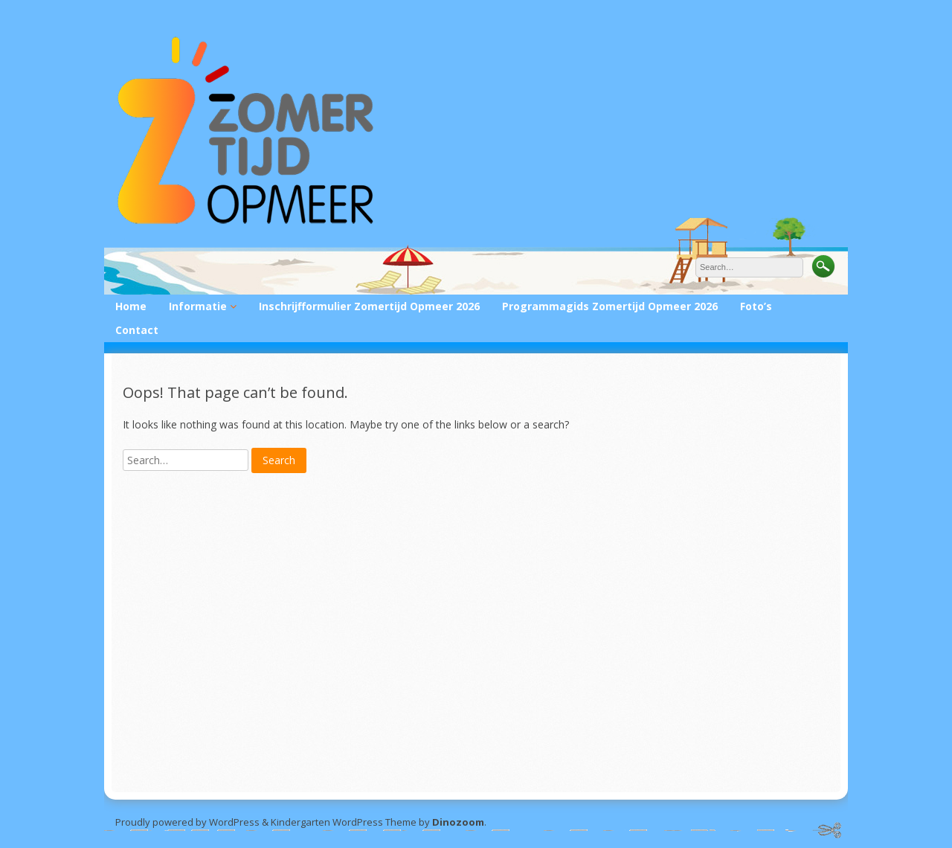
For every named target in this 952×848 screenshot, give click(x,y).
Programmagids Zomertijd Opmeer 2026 (610, 306)
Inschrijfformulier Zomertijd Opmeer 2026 (369, 306)
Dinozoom (458, 822)
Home (131, 306)
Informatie (198, 306)
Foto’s (756, 306)
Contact (136, 330)
